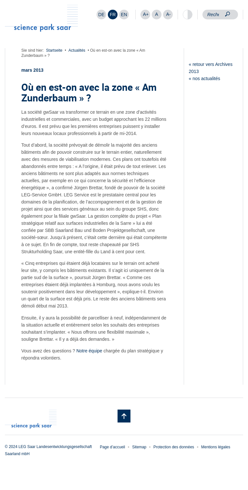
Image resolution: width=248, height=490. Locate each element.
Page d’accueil (112, 447)
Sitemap (139, 447)
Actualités (76, 50)
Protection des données (173, 447)
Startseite (54, 50)
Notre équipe (88, 350)
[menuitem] (101, 14)
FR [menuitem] (113, 14)
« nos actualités (204, 78)
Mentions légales (215, 447)
